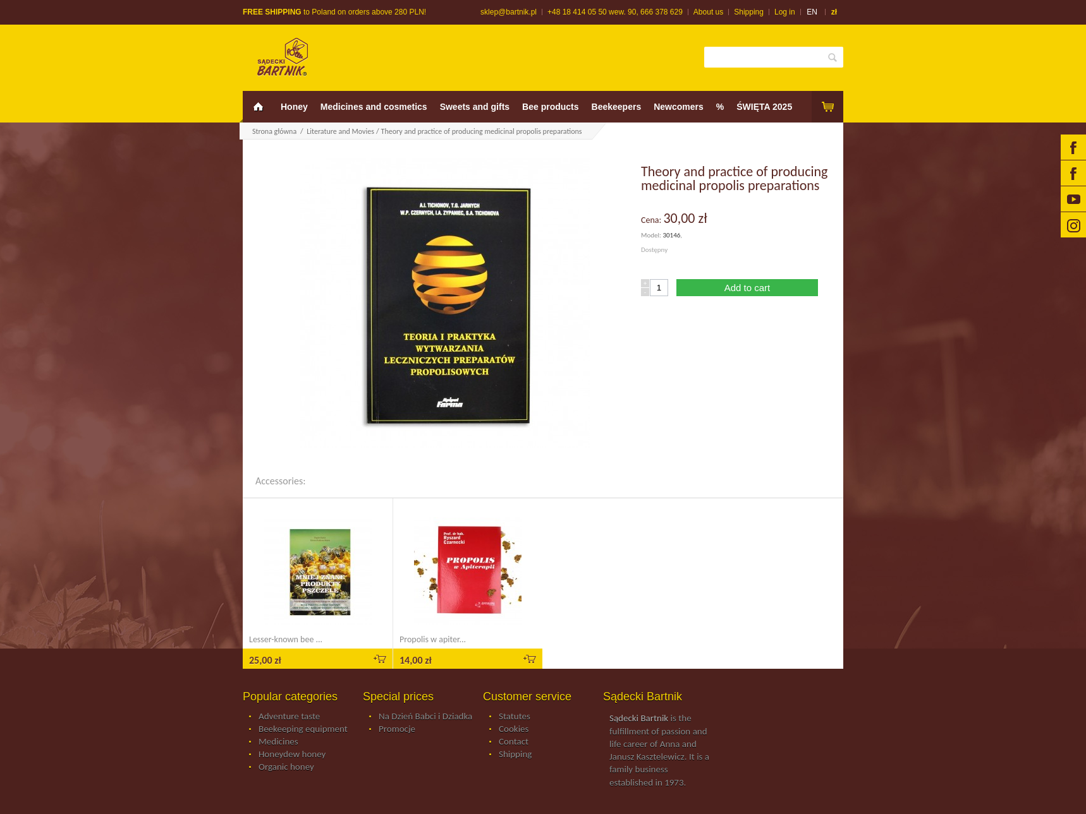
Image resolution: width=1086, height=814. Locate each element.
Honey (294, 107)
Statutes (514, 717)
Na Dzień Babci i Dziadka (425, 717)
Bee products (550, 107)
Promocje (397, 729)
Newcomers (679, 107)
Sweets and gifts (474, 107)
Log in (784, 12)
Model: (651, 235)
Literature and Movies (340, 131)
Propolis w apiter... (433, 639)
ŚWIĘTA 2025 (764, 107)
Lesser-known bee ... (285, 639)
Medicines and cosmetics (373, 107)
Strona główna (274, 131)
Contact (513, 742)
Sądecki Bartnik (638, 718)
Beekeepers (617, 107)
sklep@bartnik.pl (508, 12)
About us (708, 12)
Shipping (749, 12)
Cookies (513, 729)
